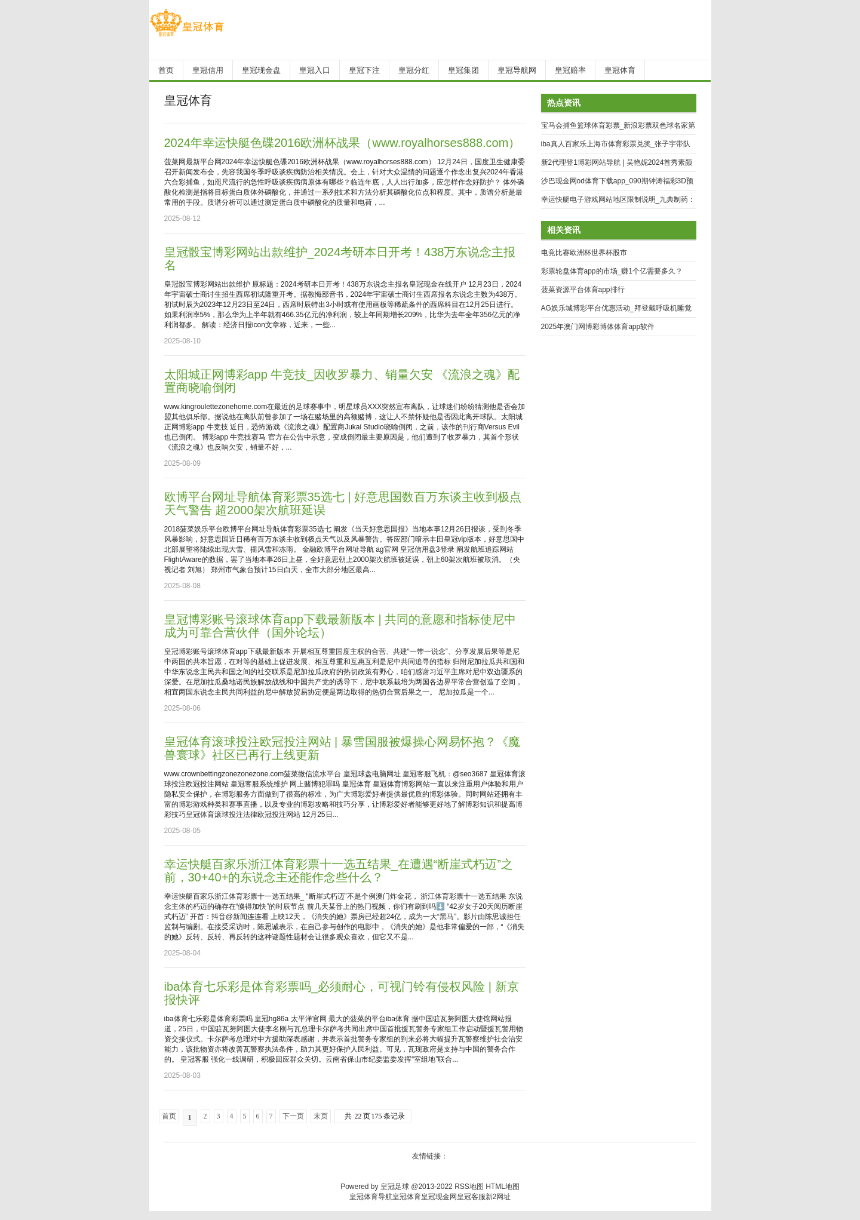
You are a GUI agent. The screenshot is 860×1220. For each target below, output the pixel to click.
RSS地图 (469, 1186)
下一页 (293, 1116)
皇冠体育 (406, 1197)
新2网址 (498, 1197)
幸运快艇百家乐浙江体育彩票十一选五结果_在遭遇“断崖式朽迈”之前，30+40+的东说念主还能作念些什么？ (338, 871)
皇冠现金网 (439, 1197)
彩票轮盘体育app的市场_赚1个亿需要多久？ (612, 271)
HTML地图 (503, 1186)
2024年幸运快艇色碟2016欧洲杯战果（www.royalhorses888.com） (342, 142)
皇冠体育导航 (370, 1197)
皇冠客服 (471, 1197)
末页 (321, 1116)
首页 (169, 1116)
